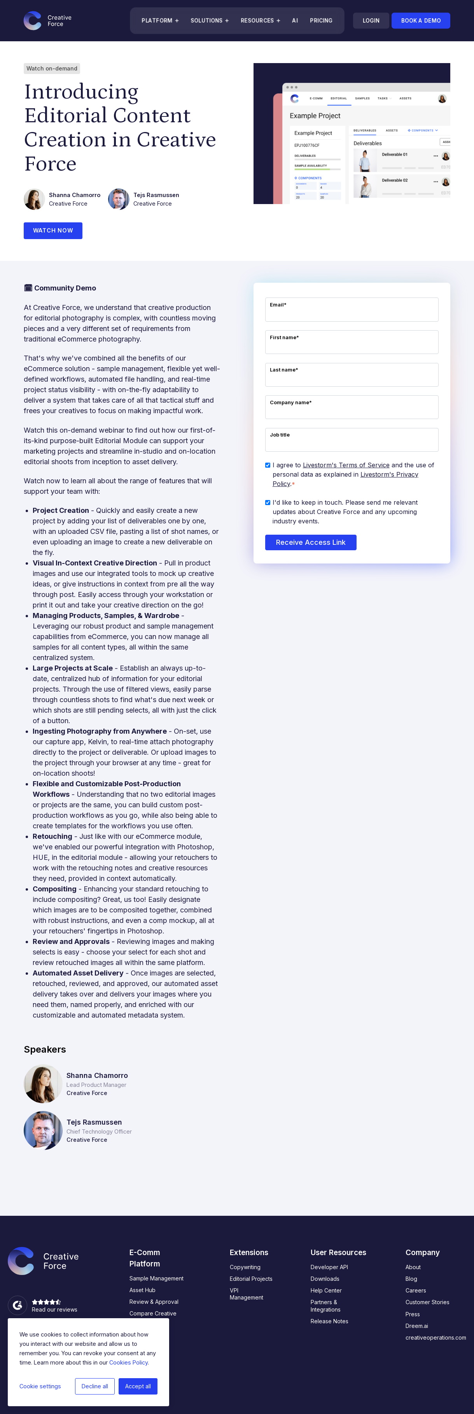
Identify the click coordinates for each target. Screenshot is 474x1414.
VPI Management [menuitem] (246, 1294)
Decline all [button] (95, 1386)
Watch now (54, 231)
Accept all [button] (138, 1386)
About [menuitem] (413, 1267)
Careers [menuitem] (416, 1291)
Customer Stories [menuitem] (428, 1303)
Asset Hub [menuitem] (142, 1290)
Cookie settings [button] (40, 1386)
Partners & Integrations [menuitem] (326, 1306)
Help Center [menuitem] (326, 1291)
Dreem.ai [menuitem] (417, 1326)
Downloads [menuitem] (325, 1279)
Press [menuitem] (413, 1314)
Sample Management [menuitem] (156, 1278)
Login (371, 21)
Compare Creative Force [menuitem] (153, 1317)
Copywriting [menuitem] (245, 1267)
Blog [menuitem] (411, 1279)
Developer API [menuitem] (329, 1267)
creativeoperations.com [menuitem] (436, 1338)
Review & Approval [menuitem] (153, 1302)
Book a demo (421, 21)
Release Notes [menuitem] (329, 1321)
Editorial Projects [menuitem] (251, 1279)
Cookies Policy (128, 1362)
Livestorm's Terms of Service (346, 466)
